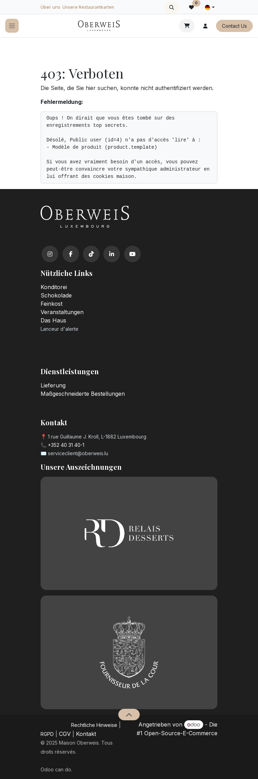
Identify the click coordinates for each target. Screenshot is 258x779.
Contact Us (234, 26)
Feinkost (51, 303)
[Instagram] (50, 254)
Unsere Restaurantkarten (88, 7)
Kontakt (86, 733)
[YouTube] (132, 254)
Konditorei (54, 287)
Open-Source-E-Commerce (180, 733)
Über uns (50, 7)
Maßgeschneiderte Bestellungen (83, 393)
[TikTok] (91, 254)
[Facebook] (70, 254)
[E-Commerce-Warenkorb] (187, 25)
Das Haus (53, 320)
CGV (65, 733)
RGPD (47, 734)
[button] (172, 7)
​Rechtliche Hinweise (94, 725)
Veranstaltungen (62, 312)
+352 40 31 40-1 (66, 445)
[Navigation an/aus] (12, 26)
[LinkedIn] (111, 254)
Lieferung (53, 385)
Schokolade (56, 295)
